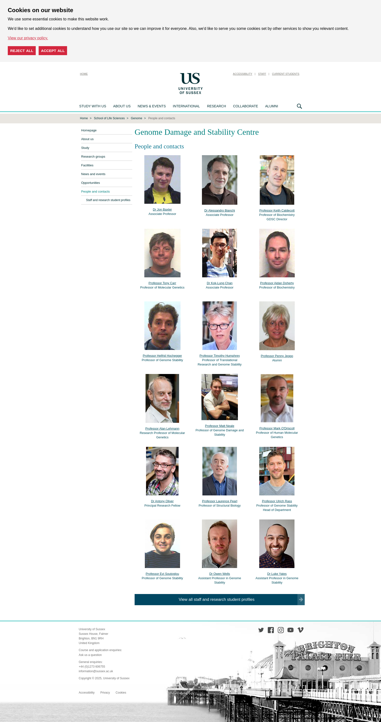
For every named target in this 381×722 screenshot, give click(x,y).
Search (299, 106)
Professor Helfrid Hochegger (162, 355)
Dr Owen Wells (219, 573)
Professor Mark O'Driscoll (276, 428)
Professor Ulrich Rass (277, 500)
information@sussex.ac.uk (96, 670)
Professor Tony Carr (162, 282)
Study (85, 147)
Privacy (105, 692)
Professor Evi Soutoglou (162, 573)
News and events (93, 173)
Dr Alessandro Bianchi (219, 210)
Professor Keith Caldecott (276, 210)
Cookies (121, 692)
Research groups (93, 156)
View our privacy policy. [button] (28, 38)
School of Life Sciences (109, 117)
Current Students (285, 73)
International (186, 106)
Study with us (92, 106)
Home (84, 73)
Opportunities (90, 182)
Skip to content (216, 73)
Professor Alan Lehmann (162, 428)
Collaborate (245, 106)
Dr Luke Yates (277, 573)
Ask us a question (90, 654)
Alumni (271, 106)
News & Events (152, 106)
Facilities (87, 165)
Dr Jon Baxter (162, 209)
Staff (262, 73)
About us (122, 106)
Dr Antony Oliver (162, 500)
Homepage (89, 130)
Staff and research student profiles (108, 199)
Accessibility (242, 73)
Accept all (53, 51)
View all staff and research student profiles (217, 599)
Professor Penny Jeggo (277, 355)
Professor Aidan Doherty (277, 282)
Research (216, 106)
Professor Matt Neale (219, 425)
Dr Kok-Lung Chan (220, 282)
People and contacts (95, 191)
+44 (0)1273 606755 (92, 666)
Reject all (21, 51)
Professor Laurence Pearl (219, 500)
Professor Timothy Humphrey (219, 355)
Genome (136, 117)
